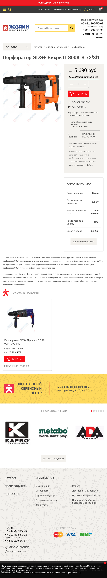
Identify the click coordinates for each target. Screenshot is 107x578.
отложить (79, 106)
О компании (42, 486)
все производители (53, 459)
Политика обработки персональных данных (84, 501)
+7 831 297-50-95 (92, 30)
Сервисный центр (45, 495)
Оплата (76, 486)
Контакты (12, 494)
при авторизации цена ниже (83, 77)
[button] (85, 84)
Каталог (11, 478)
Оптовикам (42, 491)
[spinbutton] (78, 84)
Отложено (59, 9)
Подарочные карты (46, 500)
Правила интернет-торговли (87, 495)
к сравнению (81, 101)
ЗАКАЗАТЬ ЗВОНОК (17, 547)
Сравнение (74, 9)
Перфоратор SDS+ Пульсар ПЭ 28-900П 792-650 (24, 342)
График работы (15, 551)
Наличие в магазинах (88, 135)
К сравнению (11, 366)
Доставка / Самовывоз (85, 491)
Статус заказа (43, 9)
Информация (45, 478)
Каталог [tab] (17, 46)
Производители (16, 486)
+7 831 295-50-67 (92, 23)
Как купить (42, 505)
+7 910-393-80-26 (92, 33)
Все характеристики (83, 242)
